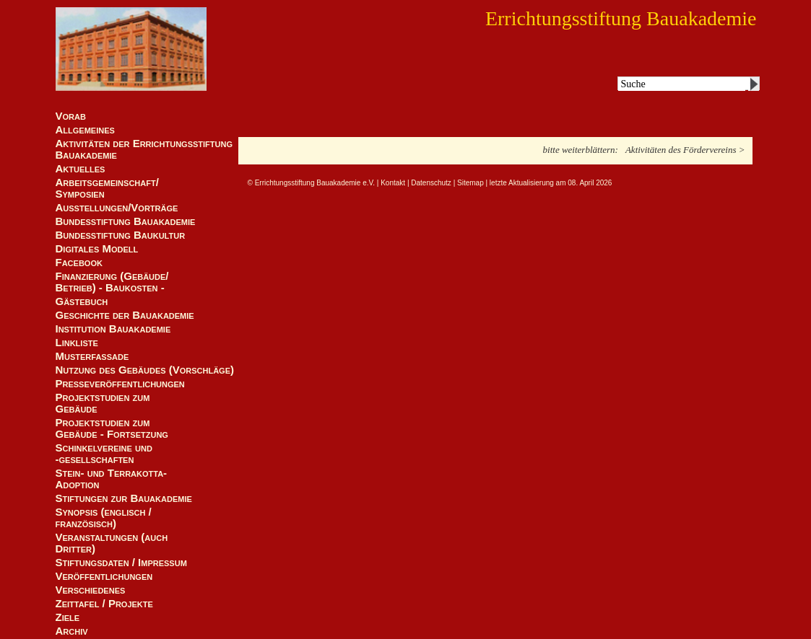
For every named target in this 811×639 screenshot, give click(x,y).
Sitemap (470, 183)
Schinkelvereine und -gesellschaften (104, 453)
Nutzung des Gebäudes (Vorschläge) (145, 370)
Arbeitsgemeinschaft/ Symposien (107, 188)
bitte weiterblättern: (580, 149)
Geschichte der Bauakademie (125, 315)
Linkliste (77, 342)
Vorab (71, 116)
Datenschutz (431, 183)
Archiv (72, 631)
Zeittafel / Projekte (104, 603)
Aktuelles (80, 169)
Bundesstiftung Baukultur (121, 235)
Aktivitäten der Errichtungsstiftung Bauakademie (144, 149)
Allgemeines (85, 130)
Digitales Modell (97, 249)
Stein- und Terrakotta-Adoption (112, 478)
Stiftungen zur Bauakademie (124, 498)
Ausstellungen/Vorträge (117, 207)
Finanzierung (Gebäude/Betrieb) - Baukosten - (112, 282)
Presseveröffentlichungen (120, 383)
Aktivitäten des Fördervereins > (685, 149)
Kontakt (393, 183)
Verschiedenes (91, 590)
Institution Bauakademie (113, 329)
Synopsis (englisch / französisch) (104, 517)
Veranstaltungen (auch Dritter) (112, 543)
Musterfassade (92, 356)
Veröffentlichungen (104, 576)
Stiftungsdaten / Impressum (121, 562)
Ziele (68, 617)
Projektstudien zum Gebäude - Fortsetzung (112, 428)
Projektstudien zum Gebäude (103, 403)
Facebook (79, 262)
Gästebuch (82, 301)
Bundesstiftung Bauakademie (126, 221)
